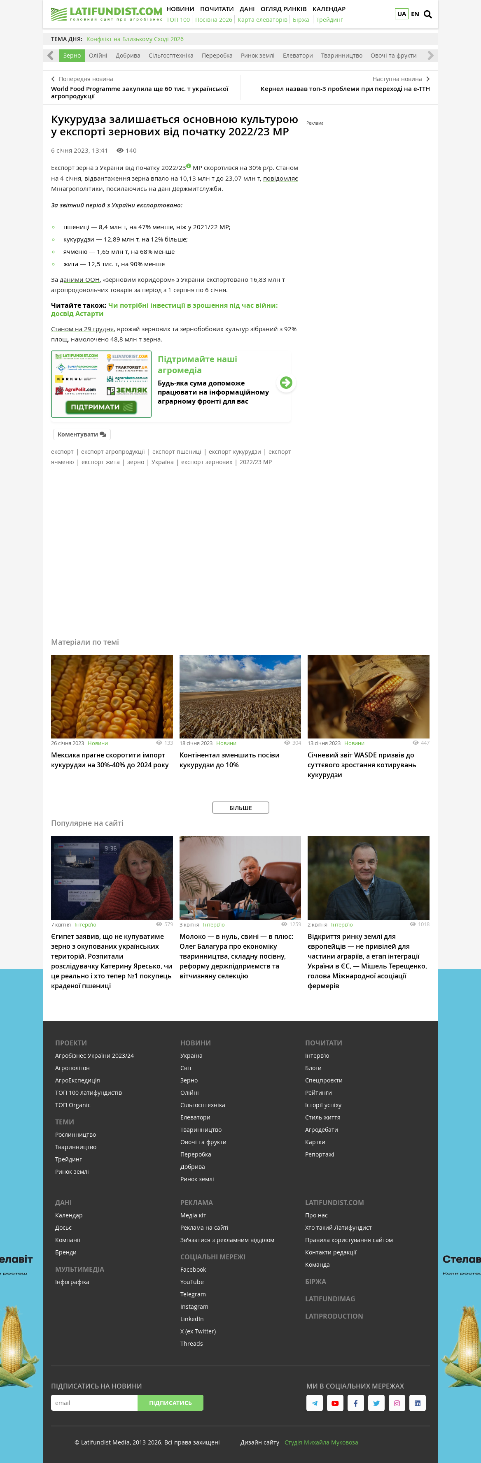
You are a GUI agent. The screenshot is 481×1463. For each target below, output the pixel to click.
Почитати (323, 1042)
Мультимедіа (79, 1269)
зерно (135, 462)
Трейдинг (68, 1159)
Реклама (196, 1202)
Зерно (72, 55)
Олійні (98, 55)
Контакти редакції (331, 1252)
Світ (186, 1068)
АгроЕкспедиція (77, 1080)
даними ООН (80, 279)
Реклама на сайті (204, 1227)
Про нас (316, 1215)
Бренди (66, 1252)
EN (415, 13)
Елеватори (298, 55)
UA (401, 13)
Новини (98, 743)
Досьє (63, 1227)
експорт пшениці (176, 451)
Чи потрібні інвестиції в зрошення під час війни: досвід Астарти (164, 309)
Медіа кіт (193, 1215)
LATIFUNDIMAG (330, 1298)
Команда (317, 1264)
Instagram (194, 1306)
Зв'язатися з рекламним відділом (227, 1240)
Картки (315, 1142)
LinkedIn (192, 1319)
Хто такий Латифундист (338, 1227)
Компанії (67, 1240)
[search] (428, 14)
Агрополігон (72, 1068)
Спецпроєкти (324, 1080)
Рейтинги (318, 1092)
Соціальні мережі (212, 1256)
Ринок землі (258, 55)
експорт (62, 451)
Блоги (313, 1068)
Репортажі (319, 1154)
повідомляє (280, 178)
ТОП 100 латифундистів (88, 1092)
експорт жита (101, 462)
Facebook (193, 1269)
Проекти (71, 1042)
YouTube (192, 1282)
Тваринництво (341, 55)
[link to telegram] (314, 1403)
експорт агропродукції (113, 451)
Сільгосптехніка (171, 55)
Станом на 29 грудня (82, 329)
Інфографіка (72, 1282)
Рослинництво (75, 1134)
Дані (63, 1202)
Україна (163, 462)
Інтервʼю (85, 924)
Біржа (315, 1281)
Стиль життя (323, 1117)
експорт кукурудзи (235, 451)
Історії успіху (323, 1105)
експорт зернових (206, 462)
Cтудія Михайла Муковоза (321, 1442)
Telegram (193, 1294)
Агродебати (321, 1129)
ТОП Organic (73, 1105)
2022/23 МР (256, 462)
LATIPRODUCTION (334, 1316)
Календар (69, 1215)
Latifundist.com (334, 1202)
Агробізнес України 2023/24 (94, 1055)
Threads (191, 1343)
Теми (64, 1121)
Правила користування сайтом (349, 1240)
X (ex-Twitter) (198, 1331)
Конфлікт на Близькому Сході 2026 (135, 39)
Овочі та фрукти (394, 55)
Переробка (217, 55)
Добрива (128, 55)
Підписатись (170, 1403)
